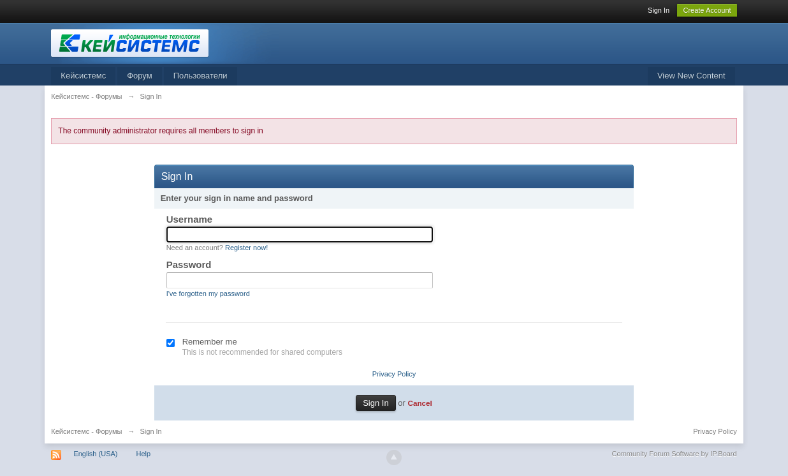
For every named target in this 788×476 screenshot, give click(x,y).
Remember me (209, 341)
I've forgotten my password (208, 293)
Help (143, 453)
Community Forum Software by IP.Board (674, 453)
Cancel (419, 403)
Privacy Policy (394, 374)
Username (189, 219)
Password (189, 264)
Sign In (658, 10)
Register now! (246, 247)
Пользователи (200, 75)
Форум (139, 75)
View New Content (691, 75)
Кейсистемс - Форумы (86, 431)
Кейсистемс (83, 75)
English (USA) (95, 453)
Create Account (707, 10)
